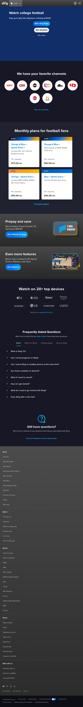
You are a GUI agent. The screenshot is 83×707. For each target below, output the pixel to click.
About (18, 343)
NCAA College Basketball (11, 601)
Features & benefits (9, 656)
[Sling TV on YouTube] (3, 686)
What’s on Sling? (31, 343)
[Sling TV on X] (14, 686)
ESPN (5, 562)
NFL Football (7, 572)
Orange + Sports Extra (23, 177)
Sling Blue (6, 481)
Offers (5, 500)
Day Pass (6, 490)
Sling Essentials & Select (11, 471)
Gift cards (6, 504)
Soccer (5, 596)
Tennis (5, 586)
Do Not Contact (7, 702)
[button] (41, 23)
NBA (4, 567)
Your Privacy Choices (47, 699)
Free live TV (7, 517)
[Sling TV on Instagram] (11, 686)
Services (6, 457)
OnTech (25, 691)
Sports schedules (9, 558)
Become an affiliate (9, 673)
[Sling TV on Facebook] (7, 686)
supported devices (45, 312)
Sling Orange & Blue (10, 485)
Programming (7, 531)
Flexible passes (47, 343)
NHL (4, 582)
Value (5, 627)
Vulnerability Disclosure (42, 702)
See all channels (41, 110)
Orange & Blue (52, 144)
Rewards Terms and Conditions (23, 702)
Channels (6, 522)
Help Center (41, 336)
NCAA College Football (10, 577)
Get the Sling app (9, 541)
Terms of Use (22, 699)
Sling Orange (7, 476)
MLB (4, 605)
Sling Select (7, 466)
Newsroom (6, 642)
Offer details (41, 35)
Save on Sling (62, 343)
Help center (7, 637)
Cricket (5, 610)
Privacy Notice (32, 699)
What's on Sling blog (10, 526)
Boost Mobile (6, 691)
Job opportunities (9, 678)
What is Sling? (7, 623)
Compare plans (41, 204)
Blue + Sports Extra (54, 177)
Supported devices (9, 632)
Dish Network (17, 691)
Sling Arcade (7, 646)
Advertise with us (9, 668)
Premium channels (9, 495)
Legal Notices (63, 699)
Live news (6, 536)
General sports (8, 553)
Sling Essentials (8, 461)
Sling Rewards (8, 651)
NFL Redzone (7, 591)
